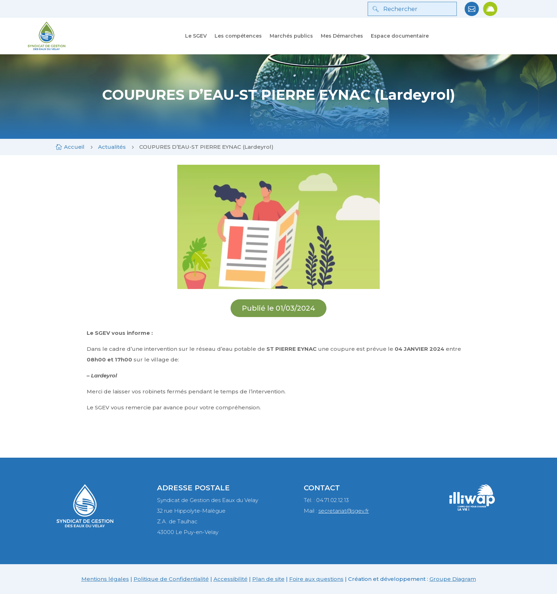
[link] (472, 14)
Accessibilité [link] (230, 579)
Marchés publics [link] (291, 36)
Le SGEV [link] (196, 36)
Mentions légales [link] (105, 579)
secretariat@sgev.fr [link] (343, 510)
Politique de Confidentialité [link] (171, 579)
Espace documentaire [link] (400, 36)
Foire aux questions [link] (316, 579)
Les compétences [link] (238, 36)
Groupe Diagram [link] (452, 579)
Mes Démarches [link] (342, 36)
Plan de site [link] (268, 579)
